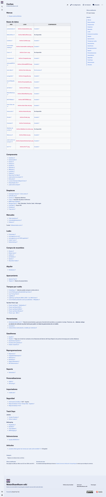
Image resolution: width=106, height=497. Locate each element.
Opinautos (11, 372)
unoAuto (11, 171)
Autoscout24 (12, 159)
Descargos (93, 484)
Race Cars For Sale (14, 175)
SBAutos (11, 169)
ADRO (10, 381)
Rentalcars (11, 270)
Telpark (11, 281)
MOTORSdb (10, 99)
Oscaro (11, 251)
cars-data (9, 70)
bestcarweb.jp (12, 242)
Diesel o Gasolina (13, 344)
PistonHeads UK (13, 182)
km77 (8, 146)
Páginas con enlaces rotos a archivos (15, 457)
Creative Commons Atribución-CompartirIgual (66, 463)
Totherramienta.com (16, 225)
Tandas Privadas (13, 417)
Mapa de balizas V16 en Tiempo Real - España (21, 403)
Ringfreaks (11, 424)
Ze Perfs (9, 87)
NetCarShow (10, 34)
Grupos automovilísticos (15, 16)
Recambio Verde (13, 260)
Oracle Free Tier (15, 491)
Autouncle (9, 111)
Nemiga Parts (12, 203)
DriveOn (11, 165)
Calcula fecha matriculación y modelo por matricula (22, 327)
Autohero (11, 158)
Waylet (10, 339)
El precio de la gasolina (15, 342)
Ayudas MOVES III (13, 439)
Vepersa (11, 173)
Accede (36, 29)
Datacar (11, 222)
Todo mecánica (13, 218)
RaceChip (11, 359)
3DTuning (11, 383)
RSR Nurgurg (12, 430)
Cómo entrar (23, 194)
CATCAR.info (12, 195)
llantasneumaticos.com (15, 322)
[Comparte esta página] (67, 4)
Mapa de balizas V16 (14, 405)
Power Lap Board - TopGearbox (17, 305)
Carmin (11, 197)
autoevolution (10, 29)
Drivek (8, 117)
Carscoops (11, 234)
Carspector (10, 58)
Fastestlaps (12, 290)
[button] (95, 20)
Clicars (10, 161)
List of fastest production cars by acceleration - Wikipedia (23, 299)
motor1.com (12, 240)
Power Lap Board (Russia (15, 311)
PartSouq (11, 207)
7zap (10, 199)
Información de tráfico (14, 401)
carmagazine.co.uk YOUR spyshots (18, 238)
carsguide (9, 76)
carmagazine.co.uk (14, 236)
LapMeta (11, 296)
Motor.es (9, 135)
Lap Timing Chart (13, 294)
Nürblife (11, 426)
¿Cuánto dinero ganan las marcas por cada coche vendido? (24, 448)
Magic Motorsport (13, 361)
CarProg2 (11, 205)
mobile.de (11, 392)
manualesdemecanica (14, 220)
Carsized (9, 123)
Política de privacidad (68, 484)
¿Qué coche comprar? (14, 184)
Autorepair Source (13, 194)
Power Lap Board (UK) (14, 307)
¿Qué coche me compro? (15, 177)
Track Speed (12, 428)
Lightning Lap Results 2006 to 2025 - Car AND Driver (22, 297)
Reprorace (11, 353)
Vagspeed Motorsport (14, 355)
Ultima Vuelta (12, 419)
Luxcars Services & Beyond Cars (17, 181)
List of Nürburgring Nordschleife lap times (19, 292)
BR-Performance (13, 363)
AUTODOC (11, 257)
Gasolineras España (14, 340)
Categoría (8, 455)
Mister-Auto (12, 253)
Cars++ (9, 52)
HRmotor (11, 167)
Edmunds (11, 179)
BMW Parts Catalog (14, 201)
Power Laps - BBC (13, 313)
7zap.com (11, 209)
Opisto (10, 259)
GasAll (10, 337)
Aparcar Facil (12, 279)
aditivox (11, 255)
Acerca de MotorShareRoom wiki (82, 485)
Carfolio (9, 40)
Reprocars (11, 357)
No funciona (37, 70)
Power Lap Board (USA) (15, 309)
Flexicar (11, 163)
